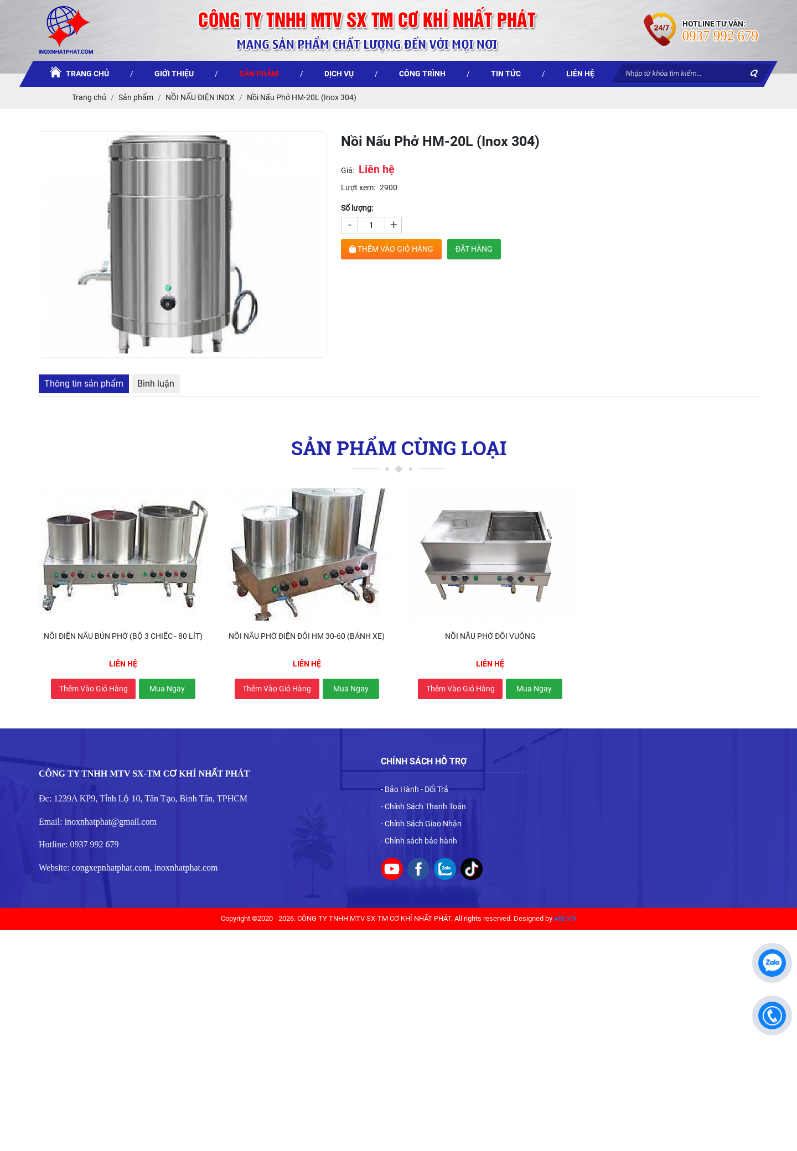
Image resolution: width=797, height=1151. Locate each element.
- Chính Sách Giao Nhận (421, 823)
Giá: (347, 170)
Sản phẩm (135, 97)
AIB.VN (565, 918)
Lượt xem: (358, 187)
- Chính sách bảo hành (419, 840)
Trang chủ (89, 97)
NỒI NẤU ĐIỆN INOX (200, 97)
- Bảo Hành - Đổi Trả (414, 789)
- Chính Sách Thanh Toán (423, 806)
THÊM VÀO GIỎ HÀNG (391, 248)
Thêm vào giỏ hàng (93, 688)
